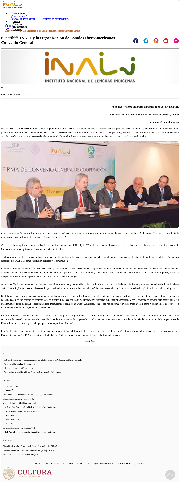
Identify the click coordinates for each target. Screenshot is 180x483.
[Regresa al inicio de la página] (170, 474)
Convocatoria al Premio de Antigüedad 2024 (21, 411)
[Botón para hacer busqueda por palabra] (173, 34)
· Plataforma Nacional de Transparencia (19, 364)
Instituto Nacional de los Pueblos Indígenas (21, 454)
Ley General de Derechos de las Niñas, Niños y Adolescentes (28, 395)
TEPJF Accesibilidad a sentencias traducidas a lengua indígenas (29, 432)
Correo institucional (11, 386)
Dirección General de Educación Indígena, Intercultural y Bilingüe (30, 446)
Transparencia (20, 27)
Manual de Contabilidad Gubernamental (19, 403)
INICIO (10, 26)
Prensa (16, 21)
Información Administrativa (55, 19)
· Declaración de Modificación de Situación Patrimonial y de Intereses (32, 372)
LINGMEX (7, 424)
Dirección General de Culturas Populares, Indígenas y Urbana (28, 450)
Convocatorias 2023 (11, 415)
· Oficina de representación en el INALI (19, 368)
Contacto (17, 29)
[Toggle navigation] (179, 0)
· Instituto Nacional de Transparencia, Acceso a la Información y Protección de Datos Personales (43, 360)
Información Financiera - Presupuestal (18, 399)
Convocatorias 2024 (11, 420)
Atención (17, 24)
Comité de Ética (9, 391)
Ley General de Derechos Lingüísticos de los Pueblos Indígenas (29, 407)
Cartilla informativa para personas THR (19, 428)
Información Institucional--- (24, 19)
